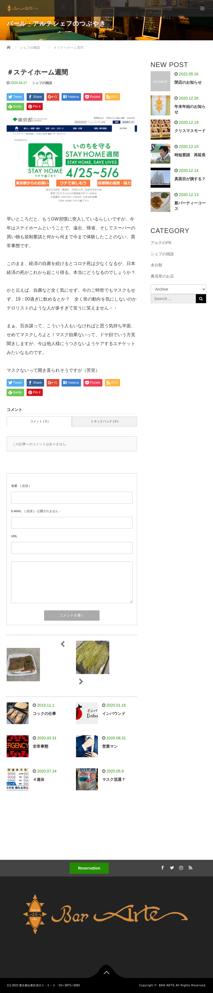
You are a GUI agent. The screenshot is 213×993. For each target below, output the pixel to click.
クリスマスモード (190, 130)
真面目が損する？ (190, 179)
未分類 (156, 265)
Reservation (89, 868)
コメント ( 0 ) (39, 421)
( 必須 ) (20, 485)
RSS (190, 867)
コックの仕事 (44, 713)
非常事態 (40, 746)
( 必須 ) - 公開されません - (35, 511)
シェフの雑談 (42, 83)
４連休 (38, 779)
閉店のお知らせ (188, 82)
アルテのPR (161, 243)
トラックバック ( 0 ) (104, 421)
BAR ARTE (167, 985)
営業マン (110, 746)
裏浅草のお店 (162, 276)
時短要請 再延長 (190, 155)
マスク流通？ (113, 779)
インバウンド (113, 713)
